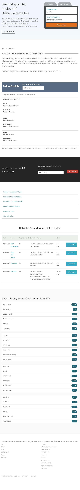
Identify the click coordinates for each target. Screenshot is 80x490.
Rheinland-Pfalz (46, 449)
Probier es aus (8, 32)
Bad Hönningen (40, 319)
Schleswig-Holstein (46, 463)
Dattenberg (40, 309)
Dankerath (40, 397)
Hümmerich (40, 304)
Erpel (40, 371)
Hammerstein (40, 359)
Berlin (2, 449)
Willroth (13, 271)
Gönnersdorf (40, 376)
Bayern (3, 447)
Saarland (44, 455)
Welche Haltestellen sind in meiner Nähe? (49, 167)
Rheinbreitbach (40, 416)
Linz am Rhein (13, 254)
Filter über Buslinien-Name (31, 84)
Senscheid (40, 340)
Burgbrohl (40, 407)
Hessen (44, 444)
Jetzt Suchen (72, 171)
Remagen (40, 380)
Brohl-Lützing (40, 390)
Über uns (33, 476)
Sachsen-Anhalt (45, 460)
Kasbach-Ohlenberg (40, 354)
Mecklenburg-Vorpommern (49, 447)
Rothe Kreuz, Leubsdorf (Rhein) (13, 201)
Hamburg (3, 457)
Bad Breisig (40, 323)
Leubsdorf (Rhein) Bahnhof (11, 206)
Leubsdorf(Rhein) (8, 211)
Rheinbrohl (40, 366)
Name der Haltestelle (53, 17)
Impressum (25, 476)
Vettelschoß (40, 421)
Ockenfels (40, 328)
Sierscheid (40, 345)
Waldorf (40, 402)
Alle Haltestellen (8, 216)
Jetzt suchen (61, 25)
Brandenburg (4, 452)
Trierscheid (40, 350)
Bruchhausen (40, 385)
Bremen (3, 455)
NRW (2, 444)
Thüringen (44, 468)
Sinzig (40, 335)
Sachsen (43, 457)
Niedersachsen (46, 452)
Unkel (40, 411)
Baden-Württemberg (46, 465)
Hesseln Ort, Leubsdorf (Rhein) (12, 192)
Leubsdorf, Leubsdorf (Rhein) (12, 197)
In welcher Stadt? (52, 9)
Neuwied (14, 263)
